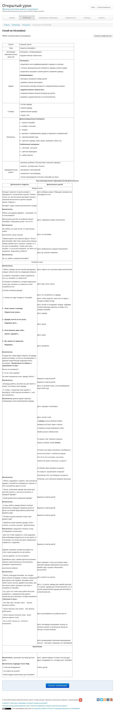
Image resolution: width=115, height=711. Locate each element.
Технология (26, 25)
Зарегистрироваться (104, 7)
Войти (93, 7)
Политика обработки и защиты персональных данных (49, 706)
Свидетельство (70, 18)
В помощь (87, 18)
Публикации (27, 18)
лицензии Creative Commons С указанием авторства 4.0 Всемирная (57, 708)
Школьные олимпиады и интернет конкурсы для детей (28, 703)
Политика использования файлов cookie (16, 706)
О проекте (5, 703)
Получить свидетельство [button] (103, 36)
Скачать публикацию (57, 685)
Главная (12, 18)
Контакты (101, 18)
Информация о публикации (48, 18)
